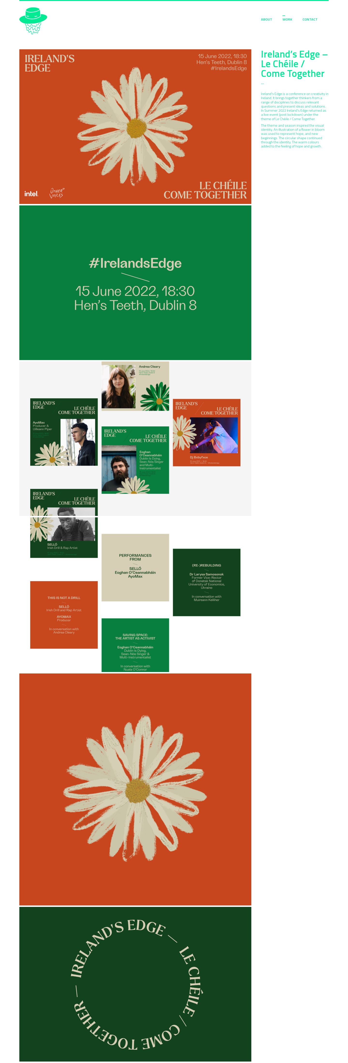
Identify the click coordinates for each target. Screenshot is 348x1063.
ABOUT (266, 19)
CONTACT (310, 19)
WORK (287, 19)
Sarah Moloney (33, 21)
